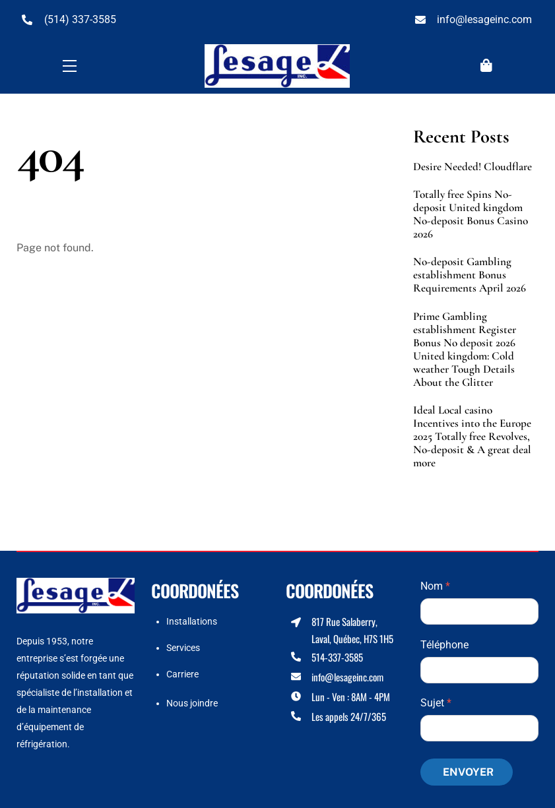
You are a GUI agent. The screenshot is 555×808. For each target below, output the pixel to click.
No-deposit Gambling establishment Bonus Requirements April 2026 (469, 275)
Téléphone (444, 644)
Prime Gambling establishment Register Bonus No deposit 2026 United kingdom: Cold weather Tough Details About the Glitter (464, 349)
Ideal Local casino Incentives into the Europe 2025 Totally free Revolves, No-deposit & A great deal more (472, 437)
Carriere (182, 674)
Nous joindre (192, 703)
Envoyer (468, 772)
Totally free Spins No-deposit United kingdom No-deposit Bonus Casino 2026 (470, 214)
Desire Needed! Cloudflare (472, 166)
